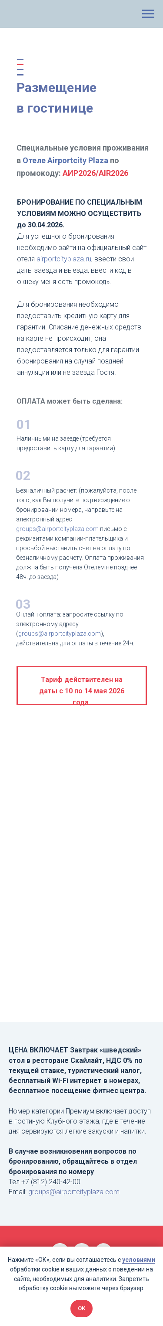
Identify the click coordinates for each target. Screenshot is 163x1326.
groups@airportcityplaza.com (59, 633)
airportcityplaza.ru (64, 259)
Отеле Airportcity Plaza (65, 160)
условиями (138, 1259)
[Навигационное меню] (148, 14)
